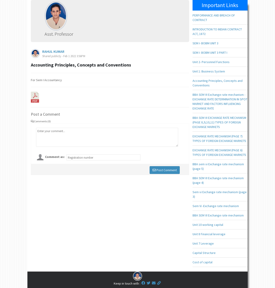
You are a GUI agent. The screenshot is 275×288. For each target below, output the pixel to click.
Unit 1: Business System (209, 71)
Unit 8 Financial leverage (209, 234)
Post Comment (165, 170)
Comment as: (55, 157)
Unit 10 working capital (208, 225)
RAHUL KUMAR (53, 51)
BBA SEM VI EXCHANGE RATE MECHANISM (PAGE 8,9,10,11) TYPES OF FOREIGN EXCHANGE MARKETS (219, 122)
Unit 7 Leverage (203, 243)
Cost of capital (202, 262)
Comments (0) (41, 121)
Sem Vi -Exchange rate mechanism (216, 206)
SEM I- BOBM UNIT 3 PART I (210, 53)
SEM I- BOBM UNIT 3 (205, 43)
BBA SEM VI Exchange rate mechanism (218, 215)
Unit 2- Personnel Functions (211, 62)
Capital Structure (204, 253)
